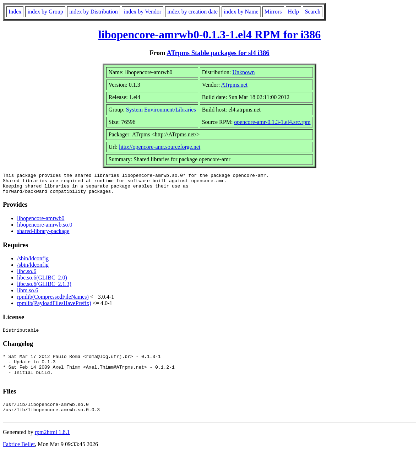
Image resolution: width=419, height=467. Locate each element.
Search (313, 12)
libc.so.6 (26, 275)
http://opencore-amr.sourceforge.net (159, 147)
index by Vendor (142, 12)
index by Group (45, 12)
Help (293, 12)
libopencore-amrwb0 (40, 222)
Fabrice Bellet (19, 458)
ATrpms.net (234, 85)
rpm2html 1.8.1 (52, 446)
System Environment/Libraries (161, 110)
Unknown (243, 72)
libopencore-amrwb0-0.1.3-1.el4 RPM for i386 (209, 34)
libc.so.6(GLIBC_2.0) (42, 282)
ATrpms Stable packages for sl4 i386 (218, 52)
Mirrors (273, 12)
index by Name (241, 12)
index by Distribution (93, 12)
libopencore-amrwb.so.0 (44, 229)
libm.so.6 (27, 295)
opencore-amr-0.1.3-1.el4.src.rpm (272, 122)
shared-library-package (43, 235)
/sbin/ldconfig (33, 263)
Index (15, 12)
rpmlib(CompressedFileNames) (53, 301)
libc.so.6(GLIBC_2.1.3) (44, 288)
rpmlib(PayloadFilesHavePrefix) (54, 307)
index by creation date (192, 12)
